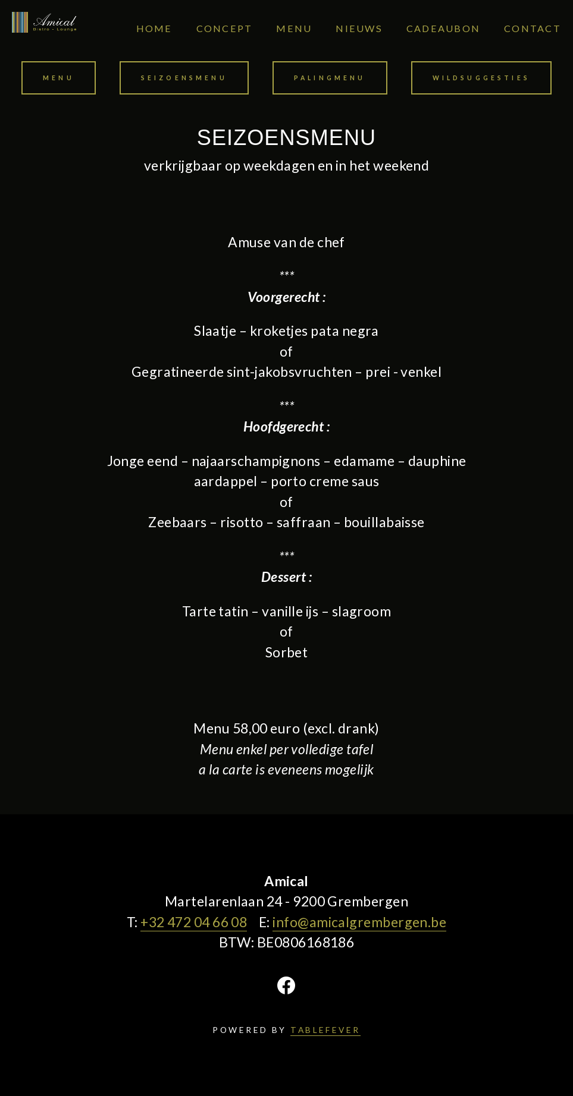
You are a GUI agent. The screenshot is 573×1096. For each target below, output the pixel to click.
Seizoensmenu (184, 77)
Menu (58, 77)
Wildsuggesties (481, 77)
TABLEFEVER (325, 1030)
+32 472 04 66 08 (193, 922)
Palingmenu (330, 77)
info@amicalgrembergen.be (359, 922)
